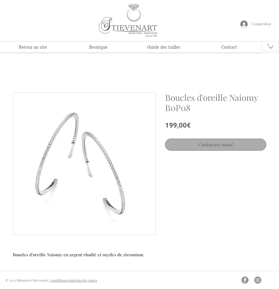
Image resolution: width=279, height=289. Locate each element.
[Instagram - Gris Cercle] (257, 280)
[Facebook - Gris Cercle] (245, 280)
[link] (270, 46)
